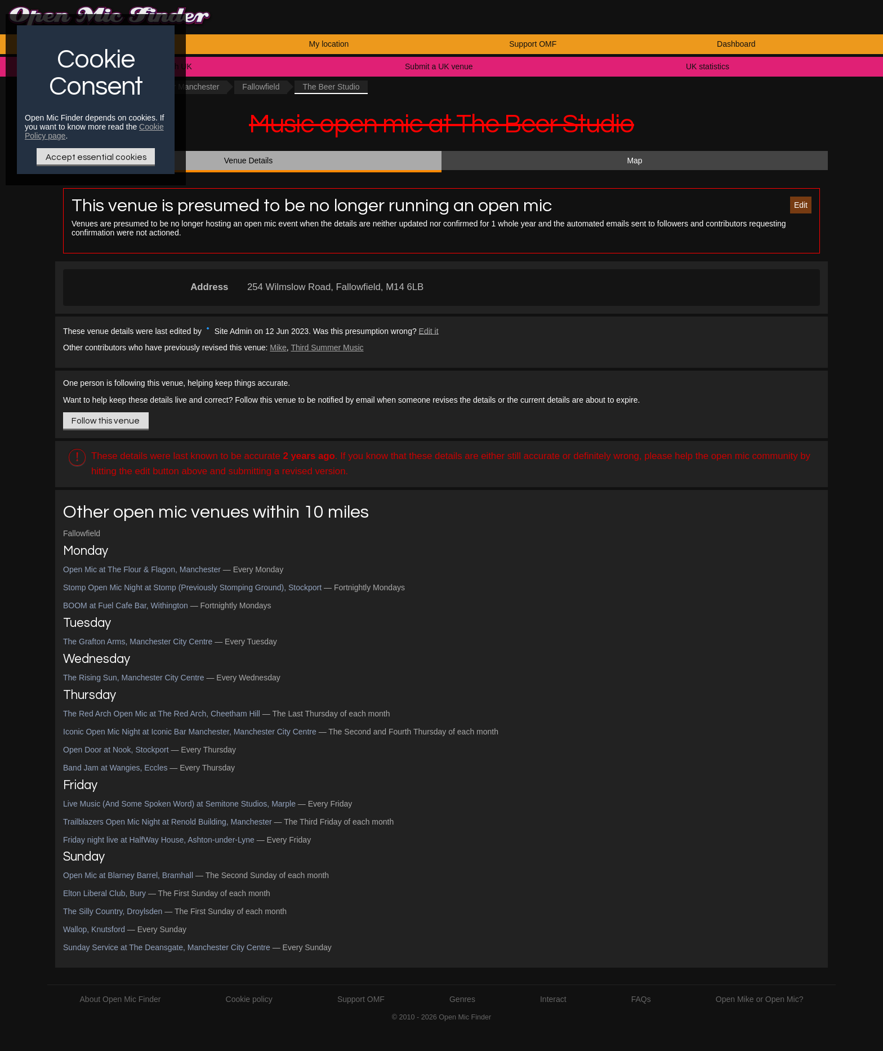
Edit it (429, 330)
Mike (278, 347)
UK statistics (707, 66)
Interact (553, 999)
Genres (462, 999)
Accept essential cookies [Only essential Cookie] (96, 157)
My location (329, 43)
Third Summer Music (327, 347)
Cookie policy (249, 999)
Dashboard (736, 43)
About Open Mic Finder (120, 999)
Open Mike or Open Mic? (760, 999)
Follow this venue (106, 420)
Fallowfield (260, 86)
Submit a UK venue (439, 66)
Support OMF (532, 43)
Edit (801, 205)
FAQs (641, 999)
